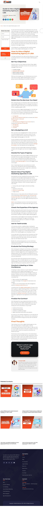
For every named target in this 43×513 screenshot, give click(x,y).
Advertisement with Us (27, 475)
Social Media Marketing (8, 489)
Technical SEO (15, 126)
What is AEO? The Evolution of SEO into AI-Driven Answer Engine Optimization (32, 411)
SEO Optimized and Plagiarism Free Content (22, 121)
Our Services (25, 461)
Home (2, 25)
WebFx (12, 202)
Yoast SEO (25, 123)
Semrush (21, 119)
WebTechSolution (23, 195)
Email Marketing (6, 491)
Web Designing (6, 493)
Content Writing (6, 484)
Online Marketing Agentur (20, 161)
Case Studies (25, 463)
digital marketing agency (26, 287)
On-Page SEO (15, 116)
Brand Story (24, 468)
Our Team (24, 472)
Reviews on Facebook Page (18, 190)
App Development (7, 495)
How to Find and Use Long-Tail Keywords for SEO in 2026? (30, 443)
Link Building (5, 486)
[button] (3, 19)
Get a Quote (25, 352)
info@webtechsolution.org (27, 488)
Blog (23, 459)
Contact (24, 470)
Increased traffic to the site (18, 71)
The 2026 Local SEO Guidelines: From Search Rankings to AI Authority (10, 443)
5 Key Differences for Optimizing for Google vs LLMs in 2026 (9, 411)
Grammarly (19, 123)
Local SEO (15, 127)
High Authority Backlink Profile (19, 117)
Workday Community (21, 293)
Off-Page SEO (15, 124)
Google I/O (25, 280)
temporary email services (20, 285)
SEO (4, 482)
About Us (24, 466)
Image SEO (15, 120)
